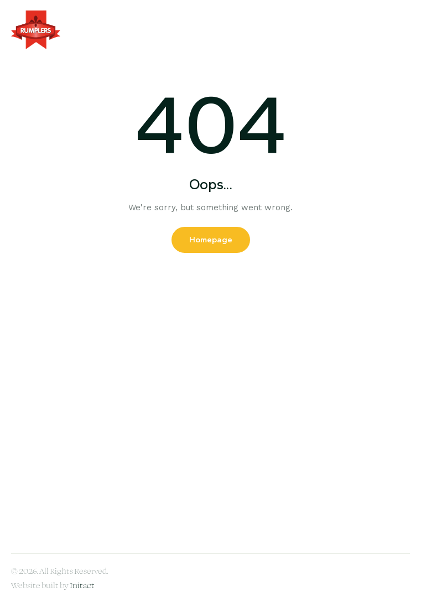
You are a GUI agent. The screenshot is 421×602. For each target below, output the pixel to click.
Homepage (210, 240)
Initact (82, 585)
